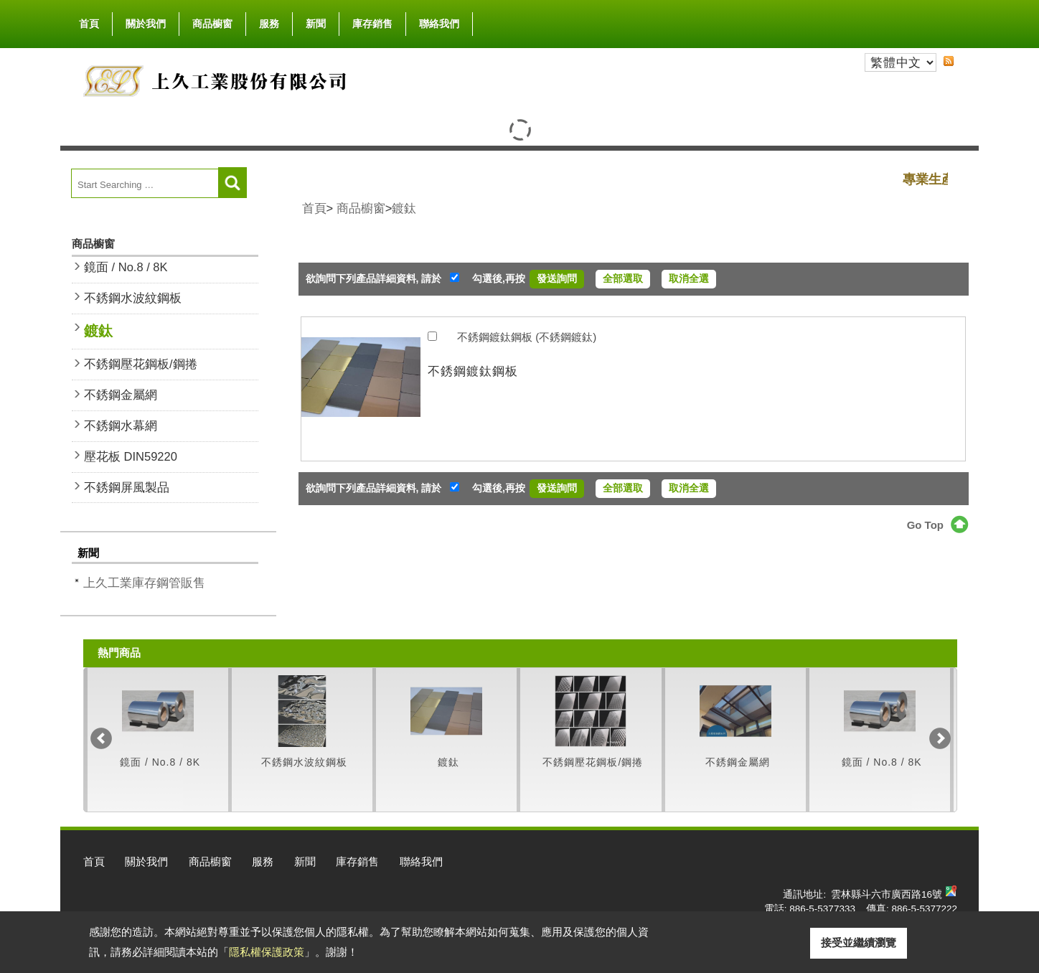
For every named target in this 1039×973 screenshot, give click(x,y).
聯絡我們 (439, 23)
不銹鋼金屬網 (120, 394)
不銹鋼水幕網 (120, 425)
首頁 (89, 23)
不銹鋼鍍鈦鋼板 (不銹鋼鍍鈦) (526, 337)
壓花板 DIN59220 (130, 456)
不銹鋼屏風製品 (126, 487)
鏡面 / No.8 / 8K (126, 266)
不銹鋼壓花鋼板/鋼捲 (140, 363)
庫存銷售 (372, 23)
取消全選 (689, 278)
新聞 (316, 23)
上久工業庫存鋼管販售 (144, 582)
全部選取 (623, 278)
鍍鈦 (98, 331)
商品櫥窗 (212, 20)
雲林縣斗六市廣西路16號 (886, 894)
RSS (948, 61)
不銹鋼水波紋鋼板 (133, 297)
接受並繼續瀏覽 (858, 942)
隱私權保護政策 (266, 952)
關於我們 (146, 20)
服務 (269, 23)
